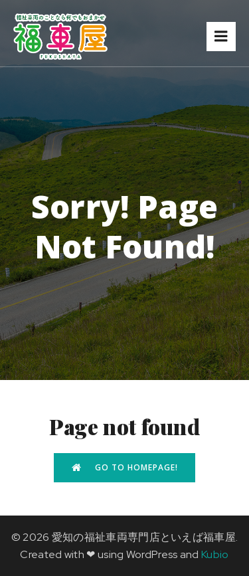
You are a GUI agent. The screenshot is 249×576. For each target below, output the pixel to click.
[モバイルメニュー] (221, 36)
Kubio (215, 554)
